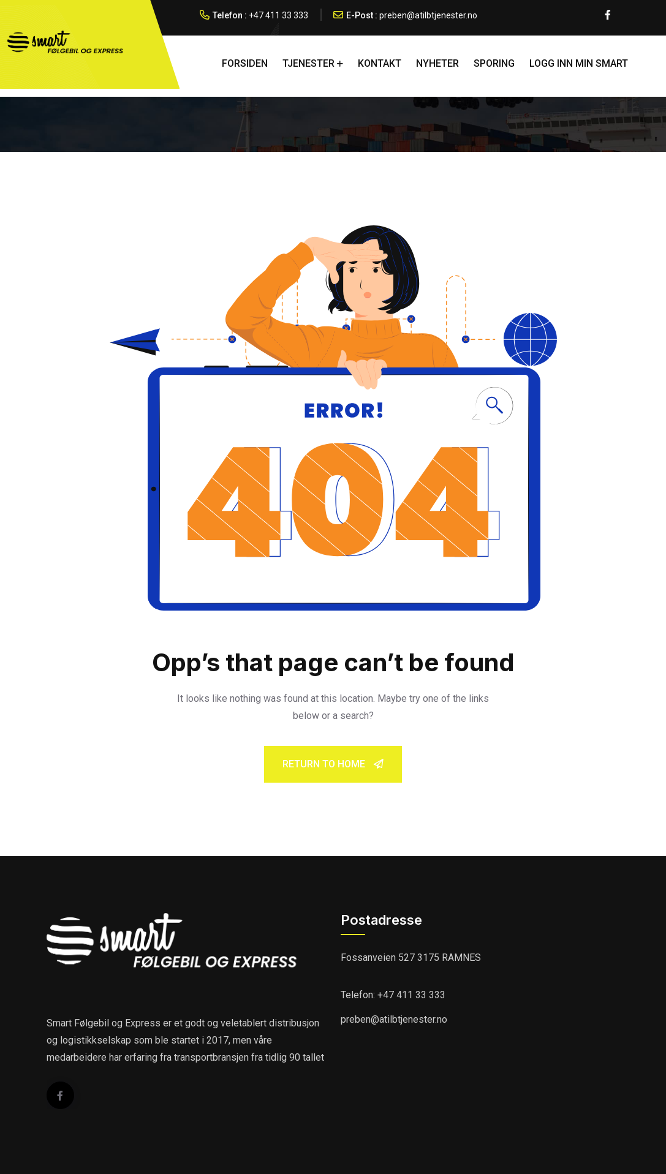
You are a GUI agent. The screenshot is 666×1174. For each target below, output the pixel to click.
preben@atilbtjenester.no (428, 15)
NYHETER (437, 63)
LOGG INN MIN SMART (578, 63)
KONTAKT (379, 63)
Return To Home (333, 764)
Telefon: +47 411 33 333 (393, 995)
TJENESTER (308, 63)
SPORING (494, 63)
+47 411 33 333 (278, 15)
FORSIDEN (245, 63)
